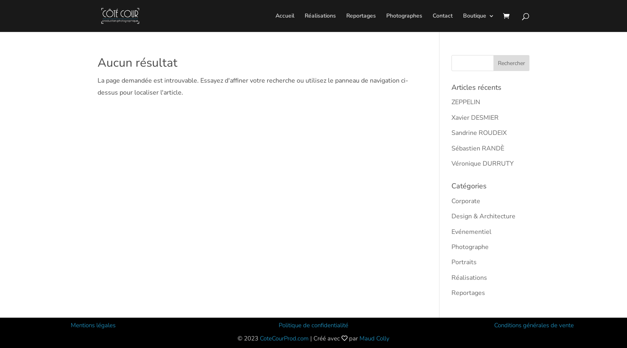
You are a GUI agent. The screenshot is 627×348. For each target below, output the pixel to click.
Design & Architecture (483, 216)
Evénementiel (471, 231)
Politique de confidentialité (313, 325)
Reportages (361, 16)
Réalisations (320, 16)
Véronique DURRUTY (482, 163)
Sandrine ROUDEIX (479, 133)
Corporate (465, 201)
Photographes (404, 16)
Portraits (464, 262)
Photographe (470, 247)
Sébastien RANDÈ (477, 148)
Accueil (285, 16)
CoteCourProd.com (284, 338)
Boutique (474, 16)
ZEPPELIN (465, 102)
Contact (443, 16)
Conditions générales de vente (534, 325)
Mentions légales (93, 325)
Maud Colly (374, 338)
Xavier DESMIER (475, 117)
